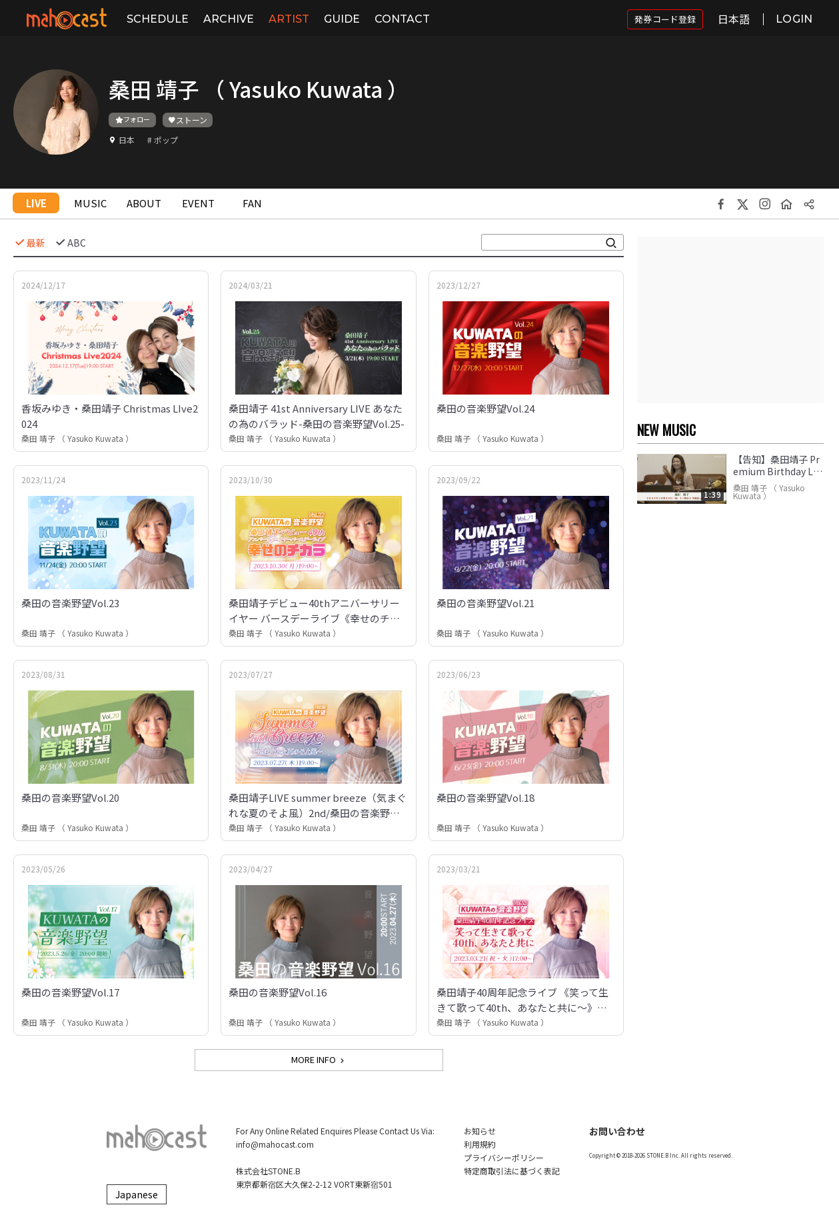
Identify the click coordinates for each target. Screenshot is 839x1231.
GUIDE (342, 19)
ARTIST (289, 19)
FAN (252, 203)
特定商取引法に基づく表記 (512, 1170)
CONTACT (402, 19)
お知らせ (480, 1130)
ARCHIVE (228, 19)
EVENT (198, 203)
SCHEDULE (158, 19)
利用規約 (480, 1144)
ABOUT (144, 203)
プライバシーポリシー (504, 1157)
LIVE (36, 203)
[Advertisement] (730, 320)
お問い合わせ (617, 1131)
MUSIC (90, 203)
